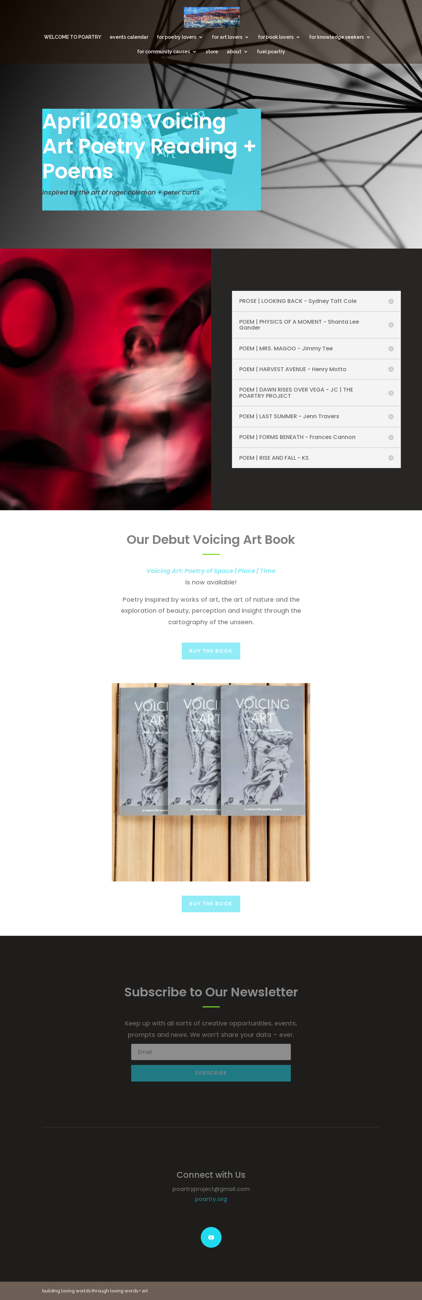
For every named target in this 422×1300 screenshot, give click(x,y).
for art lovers (227, 37)
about (234, 51)
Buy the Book (211, 650)
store (212, 51)
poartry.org (211, 1199)
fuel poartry (271, 51)
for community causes (163, 51)
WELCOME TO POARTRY (72, 37)
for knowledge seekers (336, 37)
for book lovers (276, 37)
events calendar (129, 37)
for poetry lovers (176, 37)
